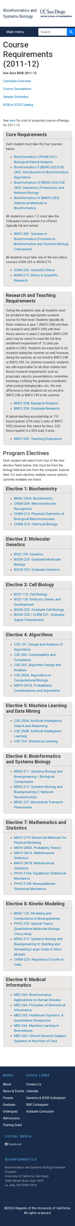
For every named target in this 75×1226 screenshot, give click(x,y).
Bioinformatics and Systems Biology (20, 13)
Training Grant (12, 1125)
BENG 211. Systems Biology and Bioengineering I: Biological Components (38, 776)
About (7, 1084)
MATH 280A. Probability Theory (37, 848)
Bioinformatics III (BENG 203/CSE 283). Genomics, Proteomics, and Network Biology (39, 187)
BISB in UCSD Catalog (18, 105)
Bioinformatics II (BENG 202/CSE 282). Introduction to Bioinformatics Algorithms (41, 172)
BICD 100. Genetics (28, 554)
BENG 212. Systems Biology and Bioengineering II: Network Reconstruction (38, 792)
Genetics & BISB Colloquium (45, 1098)
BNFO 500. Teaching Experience (38, 439)
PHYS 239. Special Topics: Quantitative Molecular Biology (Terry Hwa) (37, 928)
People (8, 1098)
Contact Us (33, 1084)
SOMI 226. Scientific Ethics (34, 270)
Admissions (11, 1118)
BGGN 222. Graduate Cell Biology (39, 610)
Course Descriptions (17, 89)
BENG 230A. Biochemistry (33, 498)
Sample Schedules (16, 97)
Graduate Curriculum (40, 1111)
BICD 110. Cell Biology (30, 594)
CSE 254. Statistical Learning (36, 741)
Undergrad (10, 1111)
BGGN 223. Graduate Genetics (37, 570)
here (12, 120)
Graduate (9, 1105)
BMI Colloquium (37, 1105)
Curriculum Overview (17, 81)
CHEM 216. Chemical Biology (35, 524)
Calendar (32, 1091)
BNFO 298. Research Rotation (36, 403)
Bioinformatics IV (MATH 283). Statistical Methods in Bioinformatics (37, 203)
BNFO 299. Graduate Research (37, 408)
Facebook (13, 1144)
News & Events (13, 1091)
